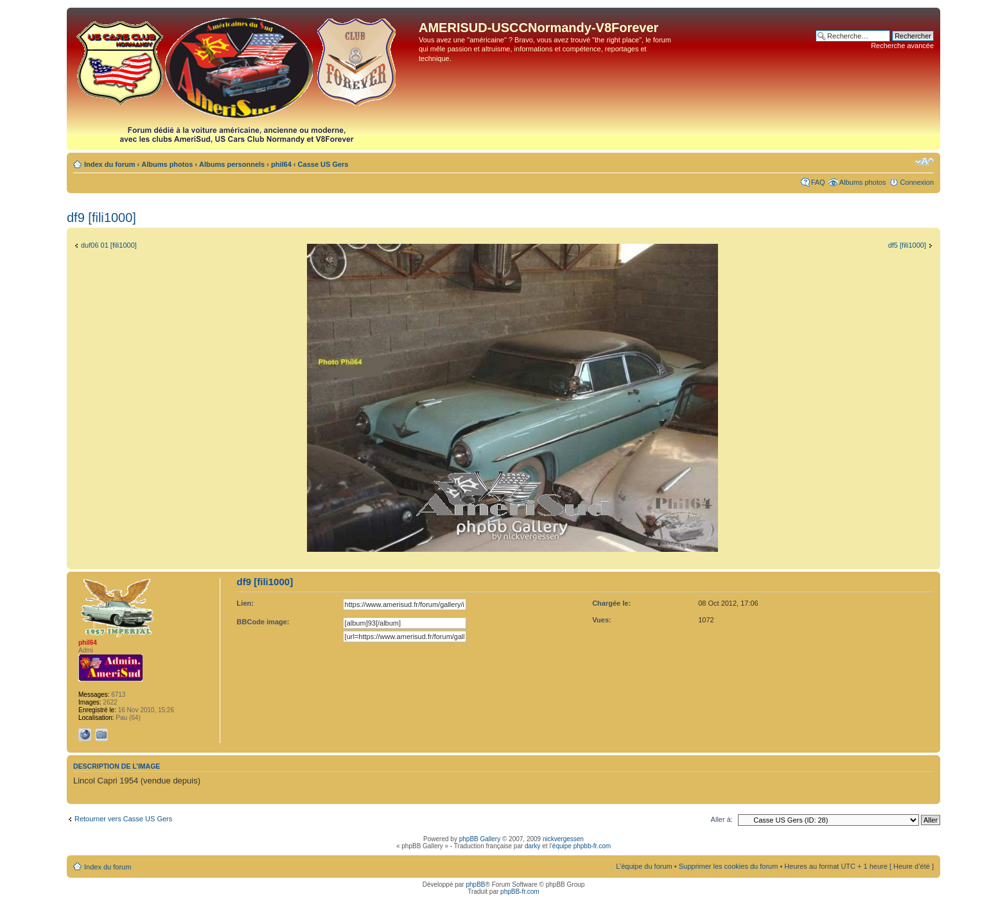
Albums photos (167, 164)
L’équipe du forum (644, 866)
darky (532, 846)
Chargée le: (611, 603)
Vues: (601, 620)
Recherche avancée (902, 45)
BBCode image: (263, 622)
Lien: (245, 603)
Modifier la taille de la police (924, 161)
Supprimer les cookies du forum (728, 866)
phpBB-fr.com (519, 891)
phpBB (475, 884)
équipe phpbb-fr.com (581, 846)
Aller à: (722, 819)
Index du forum (109, 164)
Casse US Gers (323, 164)
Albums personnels (232, 164)
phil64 (281, 164)
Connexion (917, 182)
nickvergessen (563, 838)
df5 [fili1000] (907, 245)
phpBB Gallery (479, 838)
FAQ (818, 182)
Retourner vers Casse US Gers (123, 819)
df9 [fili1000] (101, 217)
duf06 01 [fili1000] (109, 245)
